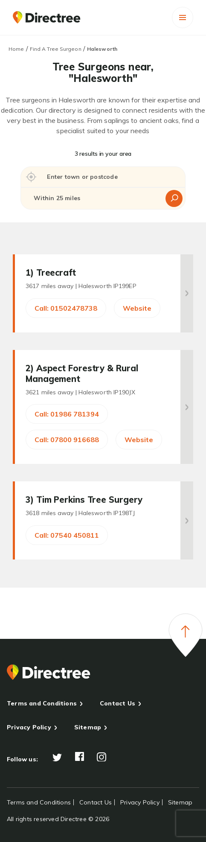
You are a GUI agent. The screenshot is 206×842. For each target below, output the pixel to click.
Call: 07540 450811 (67, 535)
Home (16, 49)
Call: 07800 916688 (67, 439)
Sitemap (87, 727)
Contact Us (117, 703)
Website (137, 308)
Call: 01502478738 (66, 308)
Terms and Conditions (42, 703)
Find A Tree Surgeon (55, 49)
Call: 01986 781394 (67, 414)
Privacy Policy (29, 727)
